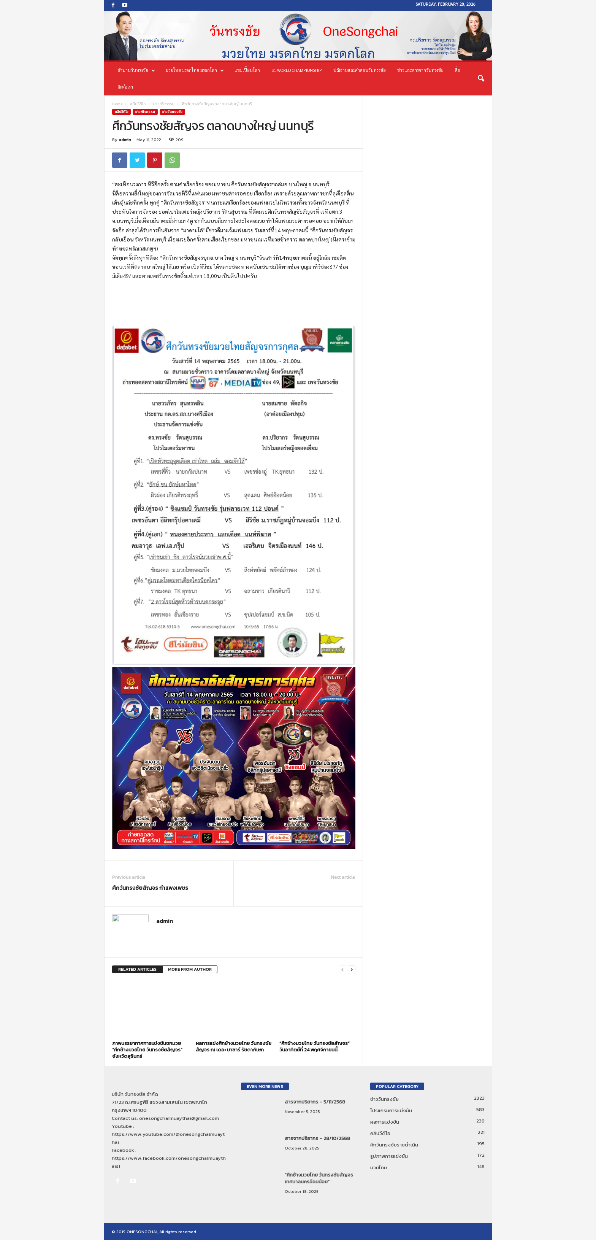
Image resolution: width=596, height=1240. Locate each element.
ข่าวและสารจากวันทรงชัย (420, 70)
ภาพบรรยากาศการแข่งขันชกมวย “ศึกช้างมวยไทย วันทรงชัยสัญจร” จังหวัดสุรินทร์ (147, 1050)
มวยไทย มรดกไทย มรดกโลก (195, 70)
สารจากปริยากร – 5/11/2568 (315, 1101)
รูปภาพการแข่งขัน (389, 1156)
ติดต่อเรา (125, 87)
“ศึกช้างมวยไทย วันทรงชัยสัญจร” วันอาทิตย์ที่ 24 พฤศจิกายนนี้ (314, 1046)
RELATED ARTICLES (137, 969)
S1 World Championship (296, 70)
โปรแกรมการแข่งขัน (391, 1110)
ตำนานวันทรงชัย (136, 70)
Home (117, 104)
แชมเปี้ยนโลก (247, 70)
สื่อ (457, 70)
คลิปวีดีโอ (138, 104)
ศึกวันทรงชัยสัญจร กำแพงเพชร (150, 888)
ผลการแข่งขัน (384, 1122)
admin (125, 140)
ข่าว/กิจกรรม (163, 104)
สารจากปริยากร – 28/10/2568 (317, 1138)
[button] (480, 78)
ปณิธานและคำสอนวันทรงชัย (359, 70)
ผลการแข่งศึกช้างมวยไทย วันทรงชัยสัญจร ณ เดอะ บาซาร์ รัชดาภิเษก (233, 1046)
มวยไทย (378, 1167)
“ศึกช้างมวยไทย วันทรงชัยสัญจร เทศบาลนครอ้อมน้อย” (319, 1178)
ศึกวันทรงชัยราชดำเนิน (394, 1144)
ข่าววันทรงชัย (172, 111)
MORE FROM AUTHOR (190, 969)
